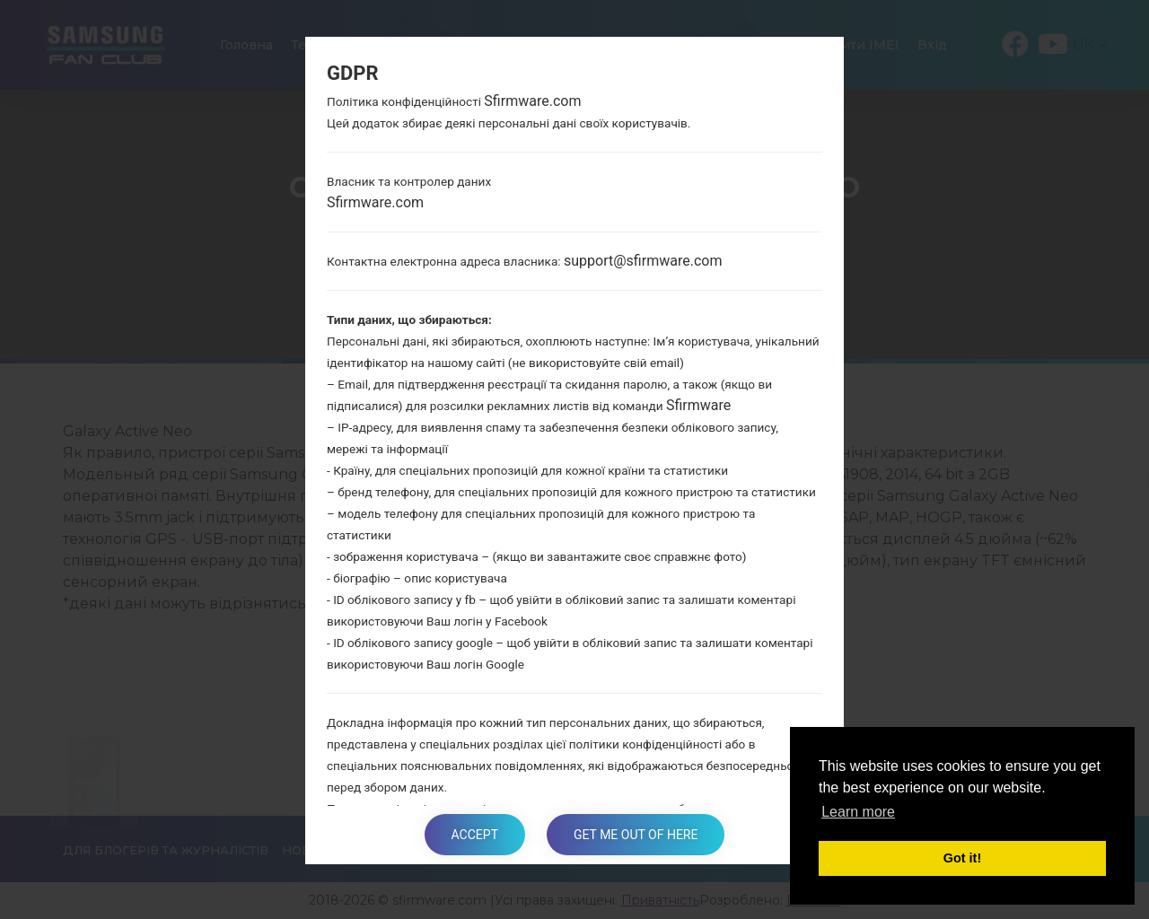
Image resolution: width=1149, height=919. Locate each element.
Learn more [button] (858, 811)
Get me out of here (635, 834)
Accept (475, 834)
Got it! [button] (962, 858)
